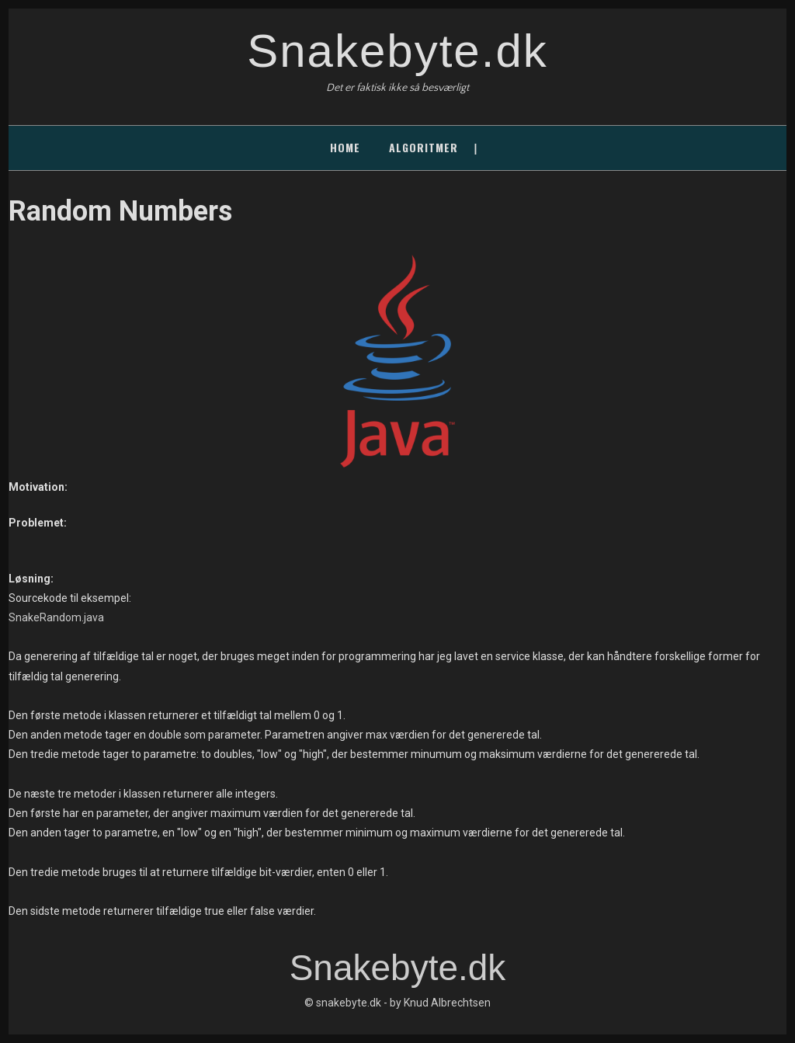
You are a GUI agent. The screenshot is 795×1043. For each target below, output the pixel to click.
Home (345, 147)
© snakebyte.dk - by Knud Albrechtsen (397, 1002)
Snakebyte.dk (397, 51)
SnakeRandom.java (56, 617)
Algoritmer (423, 147)
